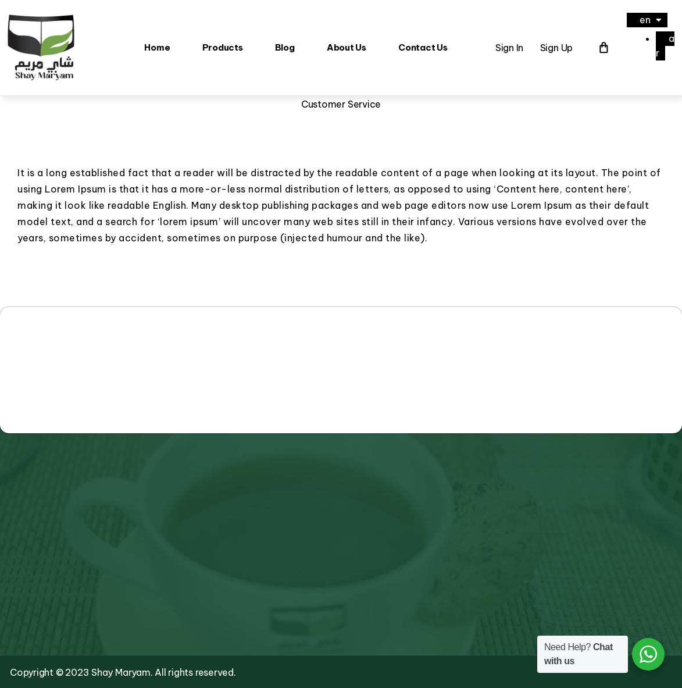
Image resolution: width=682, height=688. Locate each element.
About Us (346, 46)
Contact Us (423, 46)
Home (157, 46)
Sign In (509, 47)
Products (222, 46)
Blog (285, 46)
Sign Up (556, 47)
